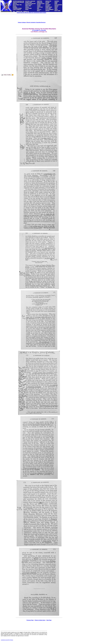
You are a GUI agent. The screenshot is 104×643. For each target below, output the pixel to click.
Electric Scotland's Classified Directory (36, 22)
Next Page (49, 620)
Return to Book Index (40, 620)
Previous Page (30, 620)
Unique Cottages (22, 22)
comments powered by (7, 639)
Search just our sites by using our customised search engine (31, 12)
